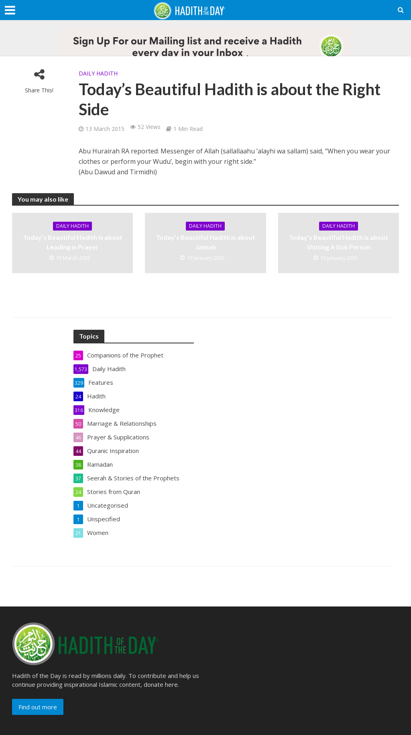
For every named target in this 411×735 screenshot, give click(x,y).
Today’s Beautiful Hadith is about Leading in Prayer (72, 241)
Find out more (37, 707)
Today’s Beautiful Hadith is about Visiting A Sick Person (338, 241)
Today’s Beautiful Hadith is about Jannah (205, 241)
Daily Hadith (98, 73)
